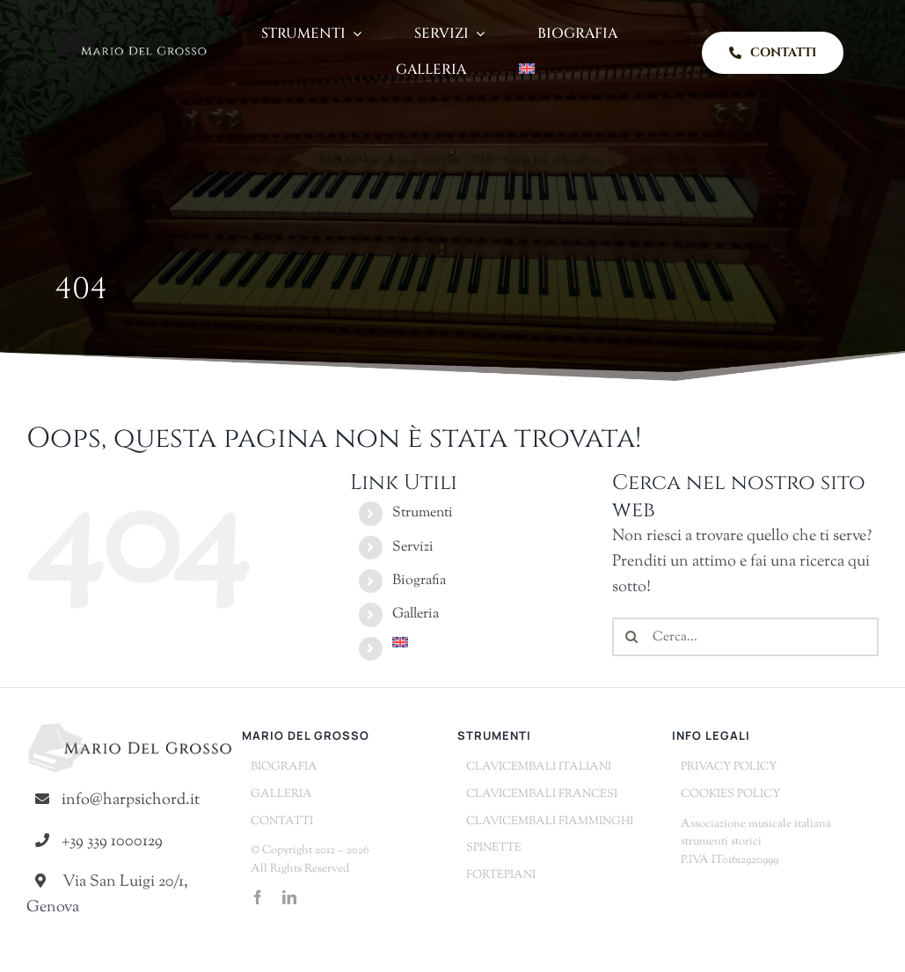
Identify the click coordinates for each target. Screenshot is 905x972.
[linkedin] (289, 897)
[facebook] (258, 897)
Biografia (419, 581)
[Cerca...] (745, 637)
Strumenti (422, 513)
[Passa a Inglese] (527, 71)
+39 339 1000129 (112, 841)
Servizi (413, 547)
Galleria (415, 614)
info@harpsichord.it (131, 800)
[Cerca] (631, 637)
